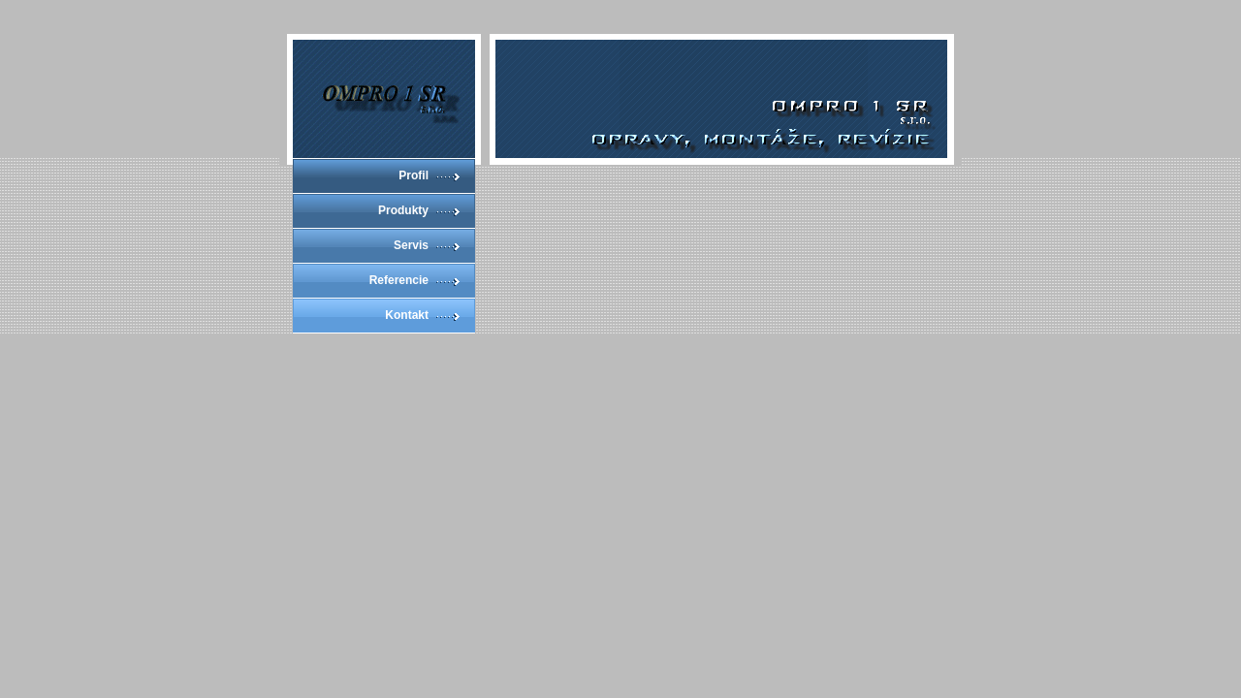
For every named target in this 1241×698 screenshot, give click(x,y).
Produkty (403, 210)
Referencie (399, 280)
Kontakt (407, 315)
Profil (413, 175)
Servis (411, 245)
